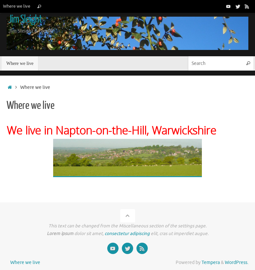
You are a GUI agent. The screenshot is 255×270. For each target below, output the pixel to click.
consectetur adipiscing (127, 233)
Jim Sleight (25, 19)
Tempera (211, 262)
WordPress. (236, 262)
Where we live (16, 6)
